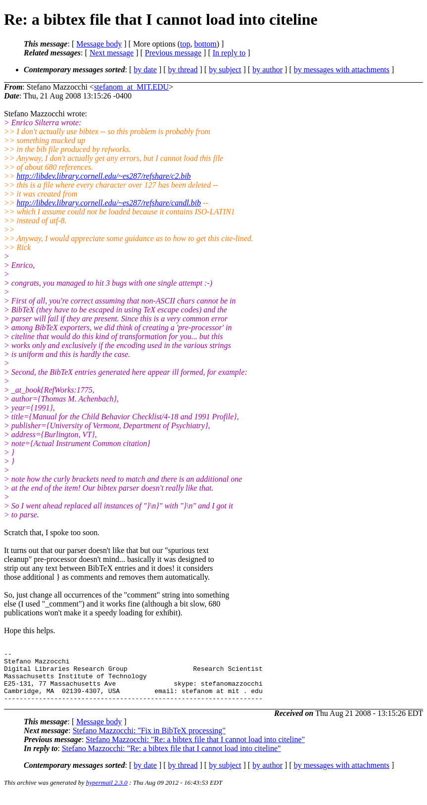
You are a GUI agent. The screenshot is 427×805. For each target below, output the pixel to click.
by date (145, 69)
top (185, 44)
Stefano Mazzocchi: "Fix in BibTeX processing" (149, 741)
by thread (183, 69)
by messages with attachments (341, 69)
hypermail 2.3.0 (107, 793)
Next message (112, 53)
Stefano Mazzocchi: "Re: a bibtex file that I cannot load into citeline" (195, 750)
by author (267, 69)
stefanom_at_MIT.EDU (131, 87)
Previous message (173, 53)
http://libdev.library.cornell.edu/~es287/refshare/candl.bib (109, 203)
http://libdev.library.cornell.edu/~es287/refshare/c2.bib (104, 176)
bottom (205, 44)
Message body (99, 44)
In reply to (229, 53)
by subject (225, 69)
